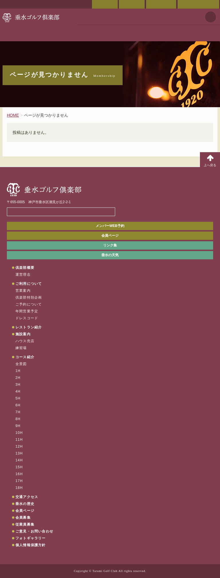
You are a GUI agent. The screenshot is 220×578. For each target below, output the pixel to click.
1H (18, 371)
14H (19, 460)
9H (18, 426)
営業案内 (23, 291)
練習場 (21, 348)
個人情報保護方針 (30, 545)
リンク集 (110, 245)
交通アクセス (132, 4)
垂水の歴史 (24, 504)
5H (18, 398)
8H (18, 419)
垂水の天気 (110, 255)
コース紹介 (24, 357)
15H (19, 467)
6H (18, 405)
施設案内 (23, 334)
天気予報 (210, 16)
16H (19, 474)
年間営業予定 (26, 311)
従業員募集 (24, 524)
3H (18, 385)
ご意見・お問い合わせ (198, 4)
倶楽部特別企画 (28, 297)
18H (19, 488)
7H (18, 412)
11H (19, 440)
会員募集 (23, 518)
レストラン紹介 (28, 327)
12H (19, 446)
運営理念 (23, 275)
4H (18, 391)
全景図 (21, 364)
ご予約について (28, 304)
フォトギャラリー (30, 538)
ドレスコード (26, 318)
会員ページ (105, 4)
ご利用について (28, 284)
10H (19, 433)
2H (18, 378)
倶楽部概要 (24, 268)
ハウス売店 (24, 341)
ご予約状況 (161, 4)
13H (19, 453)
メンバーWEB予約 (110, 226)
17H (19, 481)
